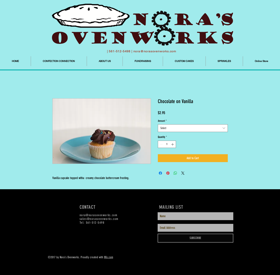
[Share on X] (182, 173)
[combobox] (193, 128)
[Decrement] (160, 144)
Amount (162, 121)
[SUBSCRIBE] (195, 238)
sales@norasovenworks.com (99, 219)
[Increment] (172, 144)
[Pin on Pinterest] (168, 173)
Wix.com (108, 257)
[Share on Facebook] (160, 173)
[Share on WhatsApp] (175, 173)
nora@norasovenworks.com (154, 51)
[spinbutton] (166, 144)
